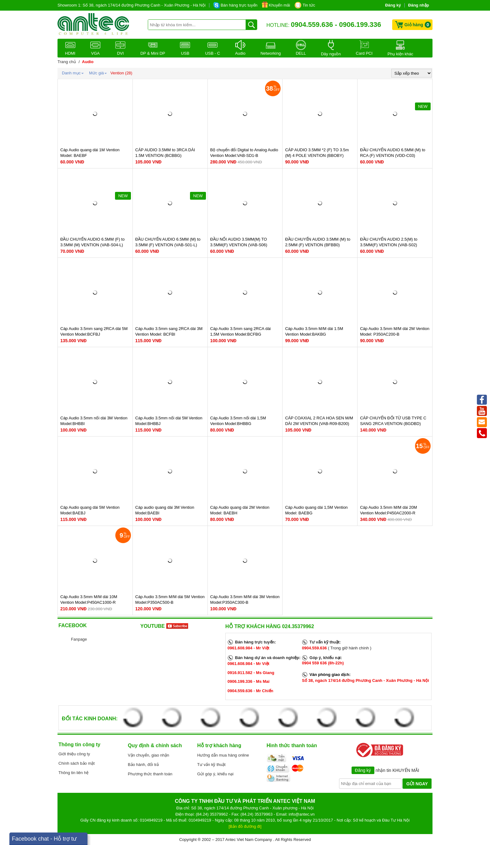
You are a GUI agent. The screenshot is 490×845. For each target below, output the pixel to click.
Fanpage (79, 639)
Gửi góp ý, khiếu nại (215, 774)
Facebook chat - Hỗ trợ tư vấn (44, 840)
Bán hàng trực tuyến (239, 5)
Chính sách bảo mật (76, 763)
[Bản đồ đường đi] (245, 826)
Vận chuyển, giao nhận (148, 755)
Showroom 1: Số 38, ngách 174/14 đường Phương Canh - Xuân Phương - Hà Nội (132, 5)
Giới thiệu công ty (74, 754)
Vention (117, 73)
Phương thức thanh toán (150, 774)
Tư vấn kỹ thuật (211, 764)
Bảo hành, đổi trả (143, 764)
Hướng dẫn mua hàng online (223, 755)
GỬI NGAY (417, 783)
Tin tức (308, 5)
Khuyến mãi (279, 5)
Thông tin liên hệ (73, 772)
